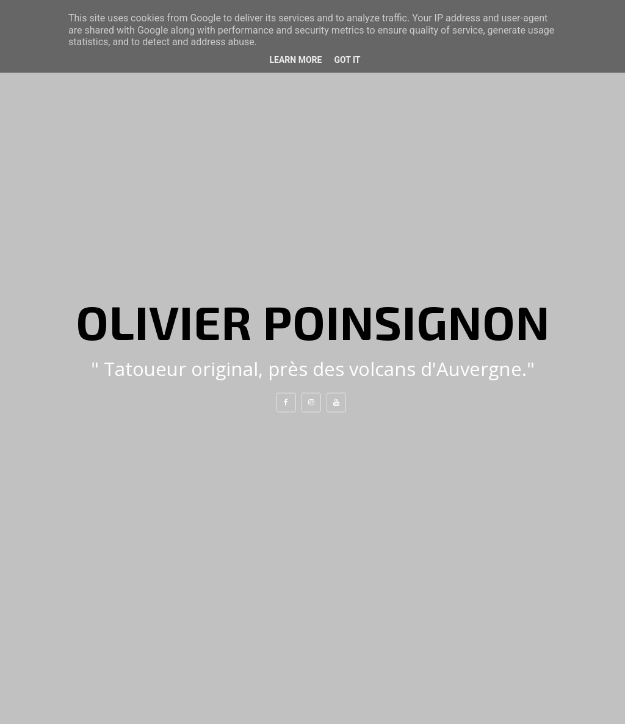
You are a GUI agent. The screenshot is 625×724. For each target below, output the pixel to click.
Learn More (295, 60)
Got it (347, 60)
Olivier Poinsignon (313, 321)
